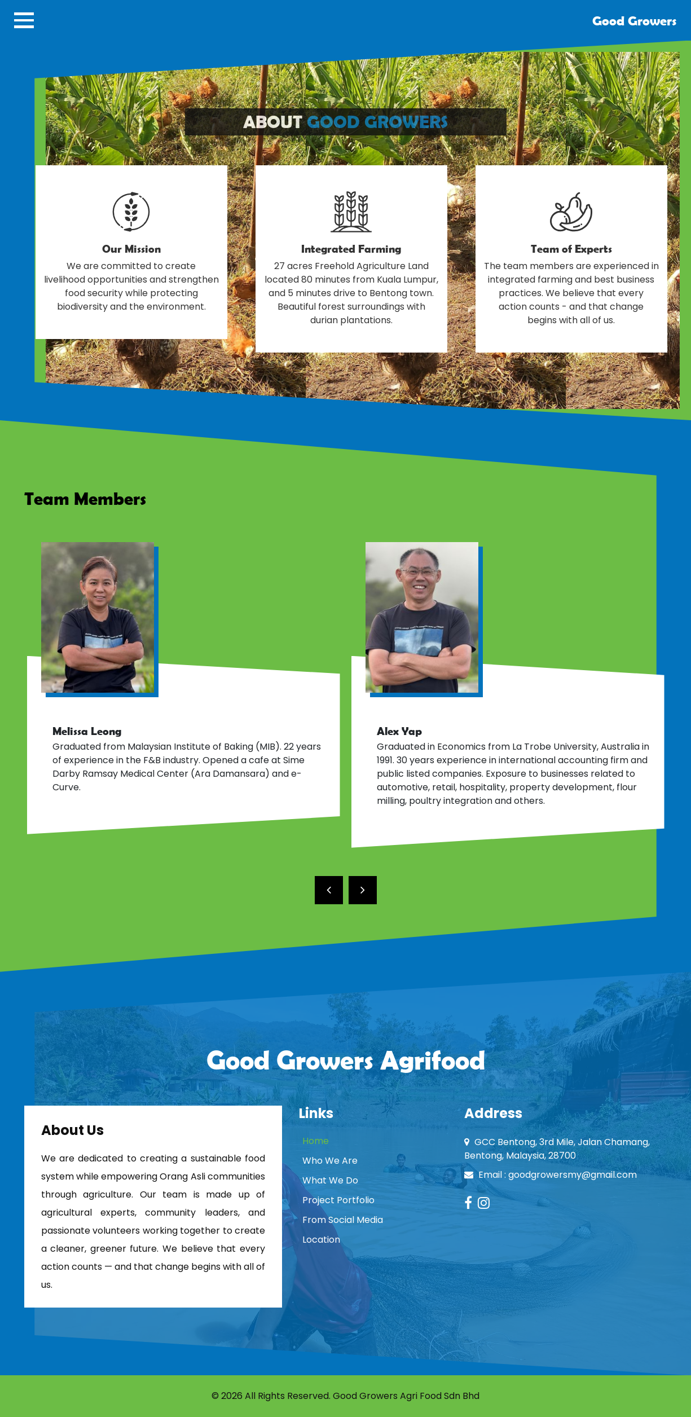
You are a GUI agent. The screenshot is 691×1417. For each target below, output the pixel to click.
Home (315, 1140)
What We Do (330, 1180)
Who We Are (330, 1160)
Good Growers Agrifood (345, 1059)
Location (321, 1239)
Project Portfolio (338, 1200)
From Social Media (342, 1219)
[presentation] (329, 890)
